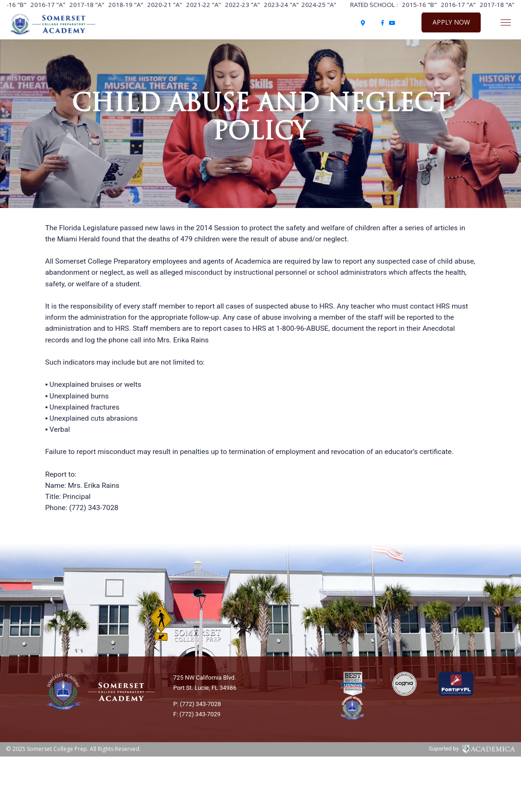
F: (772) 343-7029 (196, 714)
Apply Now (451, 22)
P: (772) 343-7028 (197, 703)
